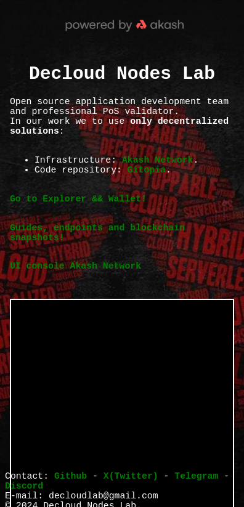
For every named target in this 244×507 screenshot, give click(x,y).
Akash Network (157, 178)
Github (70, 477)
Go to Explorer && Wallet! (78, 224)
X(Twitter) (131, 477)
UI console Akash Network (75, 304)
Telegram (196, 477)
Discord (24, 490)
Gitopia (147, 190)
